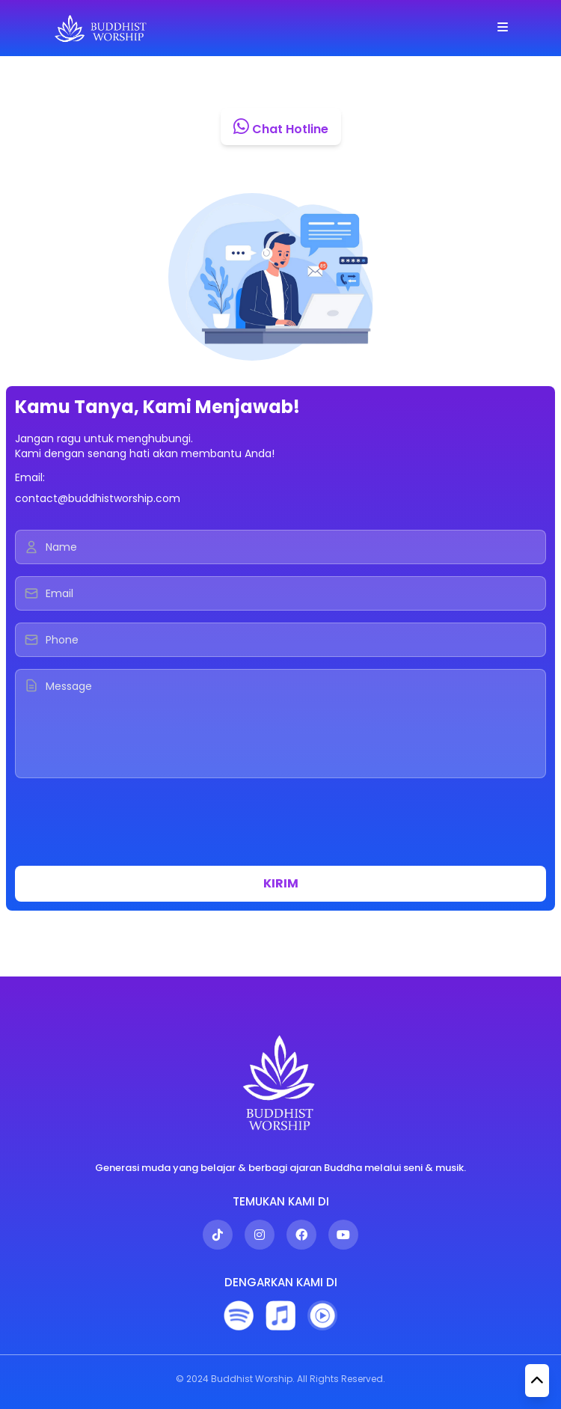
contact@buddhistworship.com (97, 498)
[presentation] (128, 824)
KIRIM (280, 883)
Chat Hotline (280, 126)
